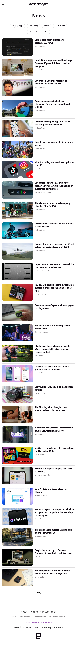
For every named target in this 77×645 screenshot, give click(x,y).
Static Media (25, 617)
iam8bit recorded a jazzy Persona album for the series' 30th (54, 449)
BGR (36, 627)
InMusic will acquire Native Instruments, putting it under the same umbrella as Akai (54, 288)
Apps (21, 26)
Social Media (60, 26)
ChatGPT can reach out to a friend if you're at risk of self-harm (52, 368)
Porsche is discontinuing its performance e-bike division (54, 225)
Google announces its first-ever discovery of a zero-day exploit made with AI (53, 104)
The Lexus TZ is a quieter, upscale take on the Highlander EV (53, 531)
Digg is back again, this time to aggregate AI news (49, 41)
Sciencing (46, 627)
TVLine (28, 627)
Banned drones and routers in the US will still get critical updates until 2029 (54, 245)
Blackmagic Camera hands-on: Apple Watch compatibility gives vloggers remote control (52, 349)
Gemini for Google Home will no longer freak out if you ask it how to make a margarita (54, 63)
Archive (34, 612)
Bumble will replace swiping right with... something (54, 470)
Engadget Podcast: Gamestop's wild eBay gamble (52, 327)
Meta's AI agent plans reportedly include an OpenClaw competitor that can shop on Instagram (54, 512)
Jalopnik (18, 627)
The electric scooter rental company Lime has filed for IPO (52, 204)
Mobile (46, 26)
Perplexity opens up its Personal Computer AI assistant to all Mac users (53, 551)
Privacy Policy (49, 612)
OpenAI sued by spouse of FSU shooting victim (54, 143)
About (24, 612)
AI (13, 26)
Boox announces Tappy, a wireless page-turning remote (54, 306)
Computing (33, 26)
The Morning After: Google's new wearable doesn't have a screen (51, 408)
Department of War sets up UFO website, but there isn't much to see (55, 265)
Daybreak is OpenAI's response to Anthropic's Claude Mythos (51, 82)
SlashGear (58, 627)
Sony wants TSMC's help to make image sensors (54, 388)
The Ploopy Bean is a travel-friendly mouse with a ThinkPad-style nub (52, 572)
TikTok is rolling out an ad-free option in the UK (54, 163)
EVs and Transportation (38, 32)
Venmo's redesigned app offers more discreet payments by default (52, 123)
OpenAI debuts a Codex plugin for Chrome (51, 490)
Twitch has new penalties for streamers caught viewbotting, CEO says (54, 429)
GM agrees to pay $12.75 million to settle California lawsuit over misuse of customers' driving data (54, 186)
